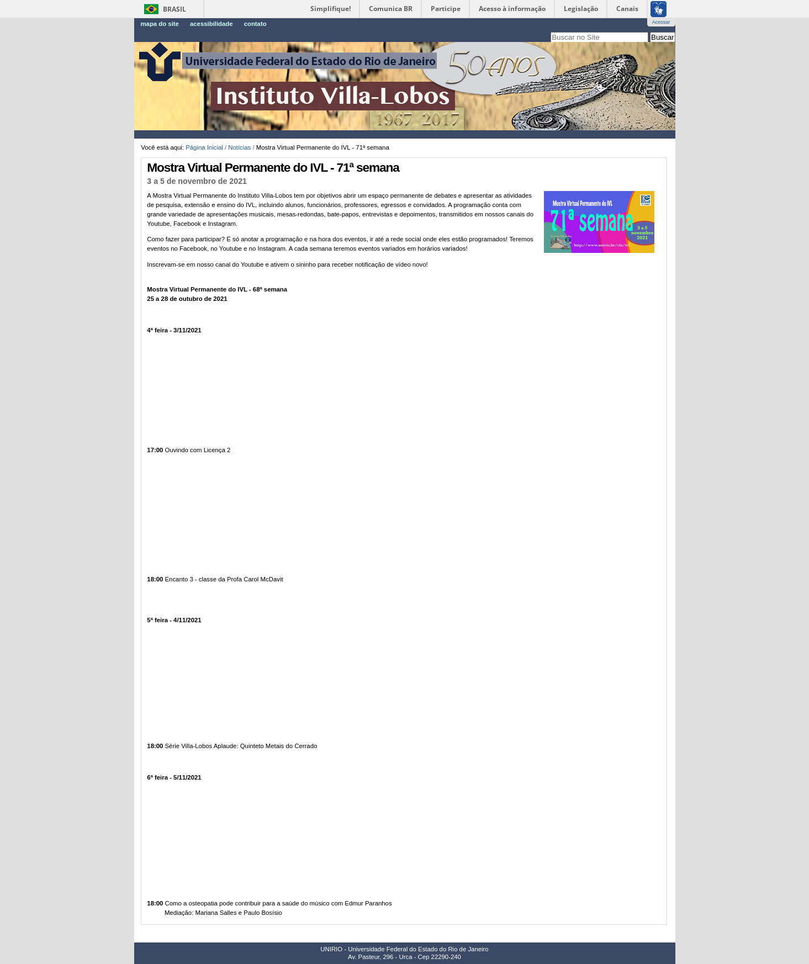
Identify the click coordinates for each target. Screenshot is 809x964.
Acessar (661, 22)
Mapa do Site (160, 23)
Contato (255, 23)
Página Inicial (204, 147)
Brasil (174, 9)
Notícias (239, 147)
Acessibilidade (211, 23)
